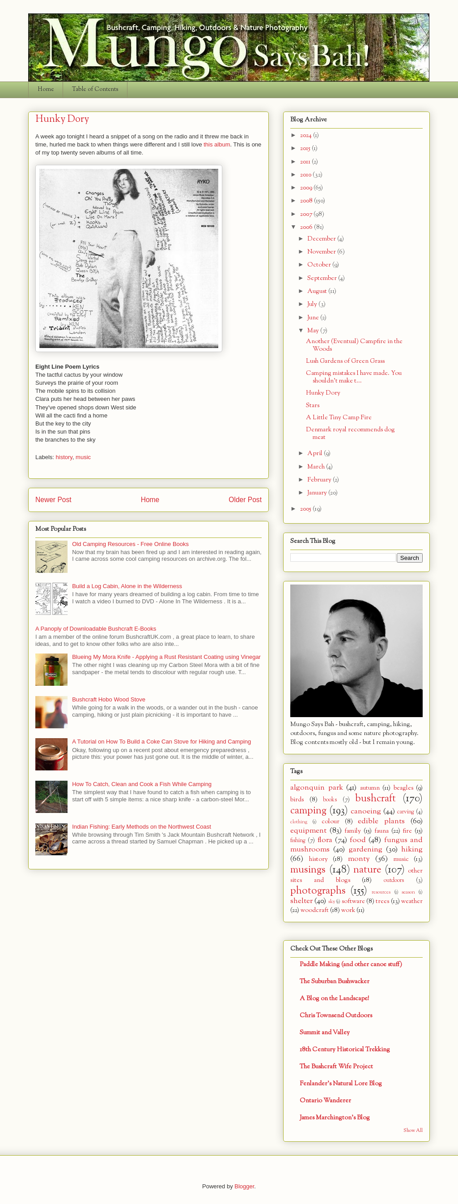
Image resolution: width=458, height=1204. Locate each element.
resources (381, 892)
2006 (307, 227)
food (358, 840)
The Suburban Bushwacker (334, 981)
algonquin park (316, 788)
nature (367, 870)
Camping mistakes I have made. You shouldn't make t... (354, 377)
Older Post (245, 499)
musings (308, 870)
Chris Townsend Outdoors (336, 1015)
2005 (306, 509)
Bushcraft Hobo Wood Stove (108, 699)
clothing (298, 822)
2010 (306, 175)
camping (308, 811)
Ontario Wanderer (325, 1100)
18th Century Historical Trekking (345, 1049)
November (322, 252)
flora (325, 840)
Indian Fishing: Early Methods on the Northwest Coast (141, 826)
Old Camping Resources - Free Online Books (130, 544)
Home (46, 90)
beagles (403, 788)
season (408, 892)
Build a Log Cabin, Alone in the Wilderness (127, 586)
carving (405, 812)
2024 (306, 135)
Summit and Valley (325, 1032)
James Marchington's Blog (335, 1118)
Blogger (244, 1186)
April (315, 453)
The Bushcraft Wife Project (336, 1066)
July (312, 304)
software (353, 901)
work (348, 910)
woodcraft (315, 910)
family (352, 831)
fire (407, 831)
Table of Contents (95, 90)
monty (359, 859)
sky (331, 901)
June (313, 318)
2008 (307, 201)
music (83, 457)
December (322, 239)
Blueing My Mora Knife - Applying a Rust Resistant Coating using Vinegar (166, 657)
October (319, 265)
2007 (307, 214)
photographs (318, 891)
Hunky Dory (323, 393)
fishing (297, 841)
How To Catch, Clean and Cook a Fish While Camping (142, 784)
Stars (312, 405)
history (64, 457)
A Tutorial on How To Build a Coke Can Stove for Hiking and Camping (161, 741)
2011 (306, 162)
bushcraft (375, 798)
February (320, 480)
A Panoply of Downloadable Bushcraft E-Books (95, 628)
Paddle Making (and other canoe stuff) (351, 964)
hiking (412, 849)
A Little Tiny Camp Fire (339, 417)
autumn (370, 788)
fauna (381, 831)
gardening (365, 849)
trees (382, 901)
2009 (307, 188)
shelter (301, 901)
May (313, 331)
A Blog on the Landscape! (334, 998)
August (317, 291)
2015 (306, 148)
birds (297, 800)
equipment (308, 831)
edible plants (381, 821)
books (330, 800)
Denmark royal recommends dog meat (350, 434)
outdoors (394, 881)
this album (217, 144)
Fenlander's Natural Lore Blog (341, 1083)
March (316, 467)
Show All (413, 1130)
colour (330, 821)
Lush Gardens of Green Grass (345, 361)
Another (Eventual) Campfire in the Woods (354, 345)
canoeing (366, 811)
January (317, 493)
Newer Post (53, 499)
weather (412, 901)
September (322, 278)
